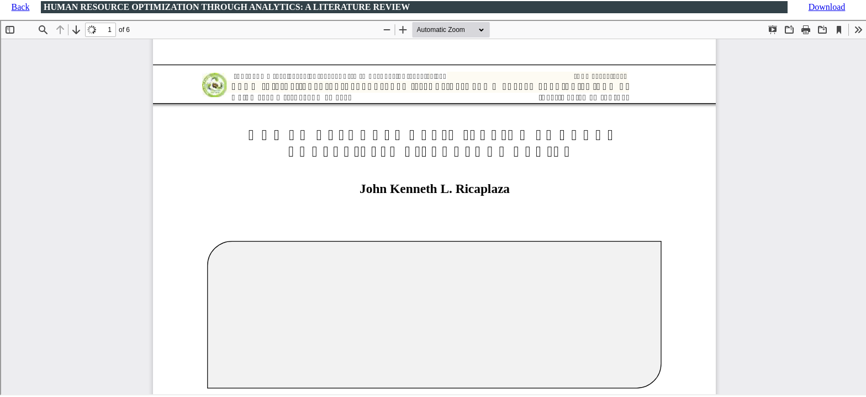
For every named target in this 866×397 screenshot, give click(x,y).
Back (21, 7)
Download (827, 7)
